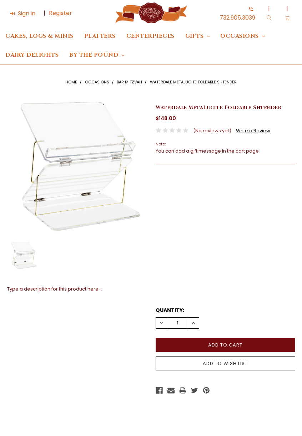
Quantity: (170, 310)
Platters (100, 36)
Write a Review (253, 130)
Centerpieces (150, 36)
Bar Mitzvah (129, 82)
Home (71, 82)
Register (60, 13)
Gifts (197, 36)
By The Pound (96, 55)
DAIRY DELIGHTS (32, 55)
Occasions (242, 36)
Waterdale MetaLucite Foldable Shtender (193, 82)
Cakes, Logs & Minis (39, 36)
